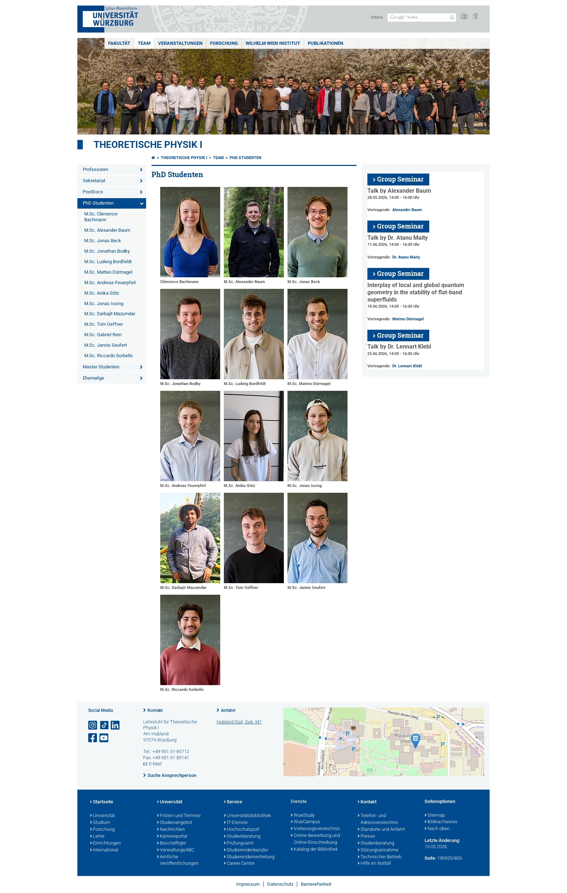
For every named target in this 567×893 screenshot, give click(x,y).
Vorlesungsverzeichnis (315, 829)
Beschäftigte (171, 843)
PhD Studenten (98, 203)
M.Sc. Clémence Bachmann (101, 217)
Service (233, 802)
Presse (366, 836)
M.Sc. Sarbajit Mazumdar (109, 313)
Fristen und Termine (179, 816)
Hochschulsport (241, 829)
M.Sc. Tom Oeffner (103, 324)
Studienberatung (242, 836)
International (104, 850)
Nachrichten (171, 829)
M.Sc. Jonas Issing (103, 303)
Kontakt (155, 710)
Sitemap (435, 815)
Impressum (248, 884)
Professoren (95, 169)
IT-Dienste (236, 823)
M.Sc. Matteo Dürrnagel (108, 272)
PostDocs (93, 192)
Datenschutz (280, 884)
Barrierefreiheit (316, 884)
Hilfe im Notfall (374, 863)
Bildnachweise (441, 822)
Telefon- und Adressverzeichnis (378, 819)
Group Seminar (400, 179)
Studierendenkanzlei (246, 850)
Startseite (101, 802)
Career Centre (239, 863)
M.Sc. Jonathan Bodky (107, 251)
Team (144, 43)
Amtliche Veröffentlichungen (178, 860)
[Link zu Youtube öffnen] (104, 738)
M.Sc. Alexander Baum (107, 230)
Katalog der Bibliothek (314, 849)
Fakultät (119, 43)
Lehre (97, 836)
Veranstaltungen (180, 43)
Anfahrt (228, 710)
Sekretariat (94, 180)
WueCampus (305, 822)
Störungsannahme (378, 850)
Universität (102, 816)
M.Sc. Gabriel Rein (103, 334)
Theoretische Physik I (148, 144)
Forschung (224, 43)
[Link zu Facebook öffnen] (93, 738)
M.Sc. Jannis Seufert (105, 345)
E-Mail (155, 763)
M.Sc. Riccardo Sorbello (108, 355)
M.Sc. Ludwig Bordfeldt (108, 261)
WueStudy (303, 815)
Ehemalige (93, 378)
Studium (100, 823)
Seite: (430, 858)
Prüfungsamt (238, 843)
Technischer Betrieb (379, 857)
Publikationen (325, 43)
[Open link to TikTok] (104, 725)
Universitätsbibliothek (247, 816)
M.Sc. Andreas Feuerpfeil (110, 282)
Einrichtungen (105, 843)
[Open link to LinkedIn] (116, 725)
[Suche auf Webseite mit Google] (422, 17)
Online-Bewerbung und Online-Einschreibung (315, 839)
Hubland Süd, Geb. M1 (239, 722)
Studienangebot (174, 823)
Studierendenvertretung (249, 857)
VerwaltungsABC (175, 850)
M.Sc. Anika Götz (101, 293)
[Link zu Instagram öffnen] (93, 725)
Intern (377, 17)
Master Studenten (101, 366)
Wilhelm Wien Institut (273, 43)
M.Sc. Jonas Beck (102, 240)
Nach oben (437, 829)
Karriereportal (172, 836)
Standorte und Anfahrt (381, 829)
